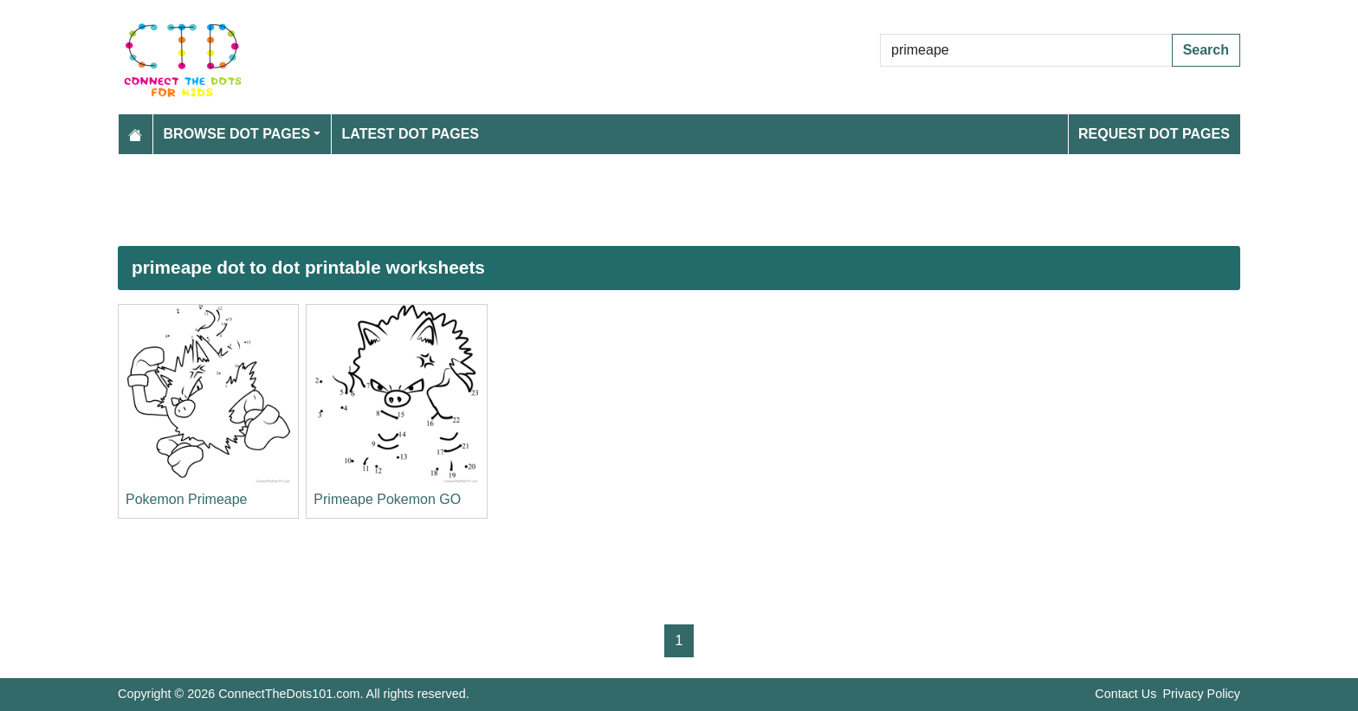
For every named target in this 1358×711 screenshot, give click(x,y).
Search (1206, 49)
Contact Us (1125, 694)
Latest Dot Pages (411, 133)
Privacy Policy (1201, 694)
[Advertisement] (637, 200)
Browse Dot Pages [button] (237, 133)
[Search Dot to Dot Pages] (1026, 50)
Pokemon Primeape (187, 499)
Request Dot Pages (1154, 133)
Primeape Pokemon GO (387, 499)
